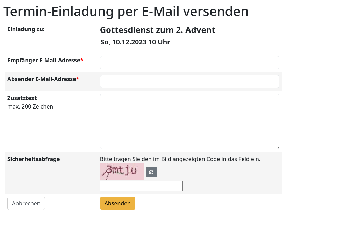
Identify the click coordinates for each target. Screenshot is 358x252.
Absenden (118, 203)
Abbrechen (26, 203)
